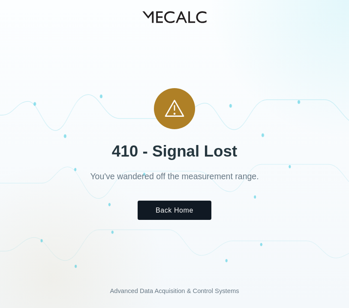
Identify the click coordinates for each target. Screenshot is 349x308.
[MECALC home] (174, 17)
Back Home (174, 210)
